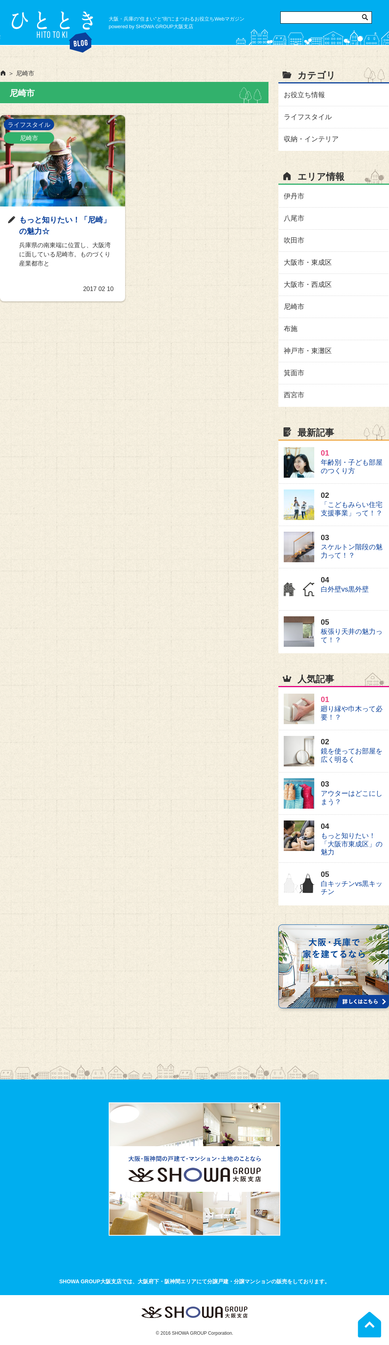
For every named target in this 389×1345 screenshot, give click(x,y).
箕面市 (294, 373)
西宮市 (294, 395)
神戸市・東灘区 (308, 351)
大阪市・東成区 (308, 262)
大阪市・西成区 (308, 284)
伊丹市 (294, 196)
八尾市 (294, 218)
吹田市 (294, 240)
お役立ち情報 (304, 95)
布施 (290, 329)
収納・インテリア (311, 139)
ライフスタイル (29, 125)
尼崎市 (29, 138)
